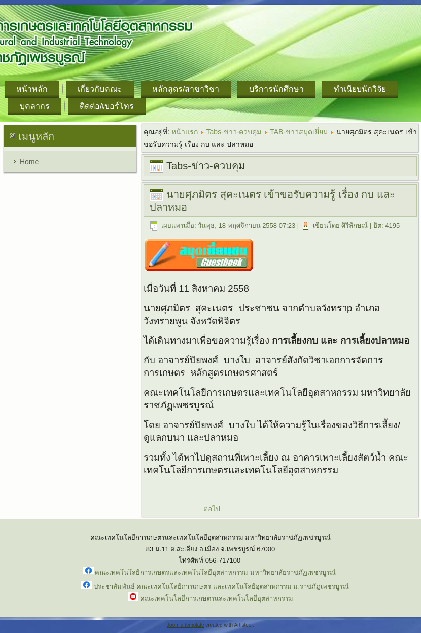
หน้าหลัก (32, 89)
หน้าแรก (184, 132)
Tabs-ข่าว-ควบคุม (234, 132)
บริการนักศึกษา (276, 89)
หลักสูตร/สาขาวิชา (185, 89)
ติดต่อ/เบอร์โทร (107, 106)
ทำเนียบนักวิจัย (360, 89)
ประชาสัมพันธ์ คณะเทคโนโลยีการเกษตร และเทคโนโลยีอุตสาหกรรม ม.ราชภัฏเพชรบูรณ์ (221, 586)
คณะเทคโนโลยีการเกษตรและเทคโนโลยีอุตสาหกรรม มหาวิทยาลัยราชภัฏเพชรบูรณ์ (215, 572)
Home (29, 162)
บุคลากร (35, 106)
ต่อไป (211, 509)
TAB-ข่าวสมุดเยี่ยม (299, 132)
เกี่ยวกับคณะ (100, 89)
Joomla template (185, 625)
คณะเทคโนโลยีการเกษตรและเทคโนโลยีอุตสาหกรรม (216, 598)
